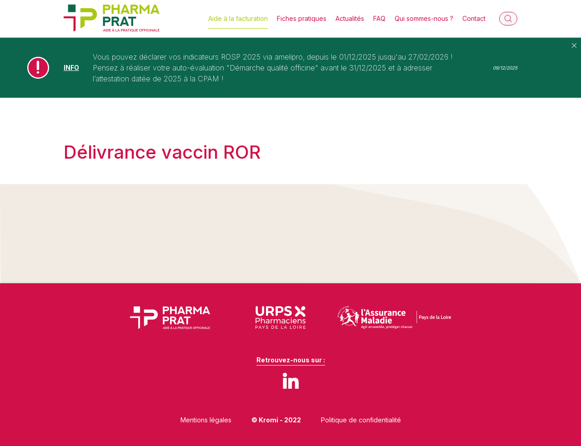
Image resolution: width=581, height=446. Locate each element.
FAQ (379, 18)
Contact (474, 18)
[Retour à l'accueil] (112, 19)
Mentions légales (205, 420)
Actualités (350, 18)
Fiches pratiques (301, 18)
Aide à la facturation (238, 18)
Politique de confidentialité (361, 420)
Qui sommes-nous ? (424, 18)
